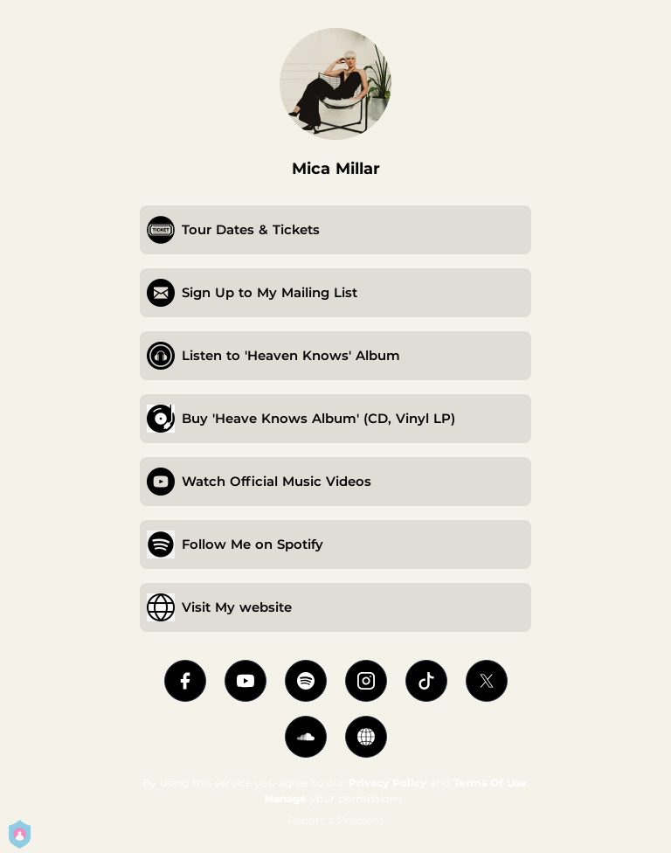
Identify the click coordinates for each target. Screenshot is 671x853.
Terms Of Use (490, 782)
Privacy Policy (387, 782)
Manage (285, 798)
